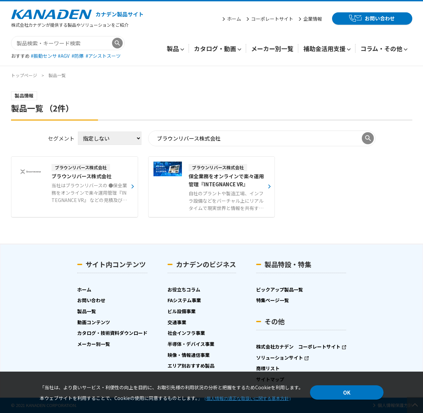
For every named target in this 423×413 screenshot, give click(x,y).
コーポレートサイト (272, 18)
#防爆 (78, 55)
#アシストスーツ (103, 55)
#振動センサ (44, 55)
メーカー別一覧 (272, 48)
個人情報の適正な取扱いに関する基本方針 (247, 398)
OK (346, 392)
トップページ (24, 75)
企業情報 (312, 18)
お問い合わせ (380, 18)
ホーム (234, 18)
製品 (173, 48)
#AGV (64, 55)
